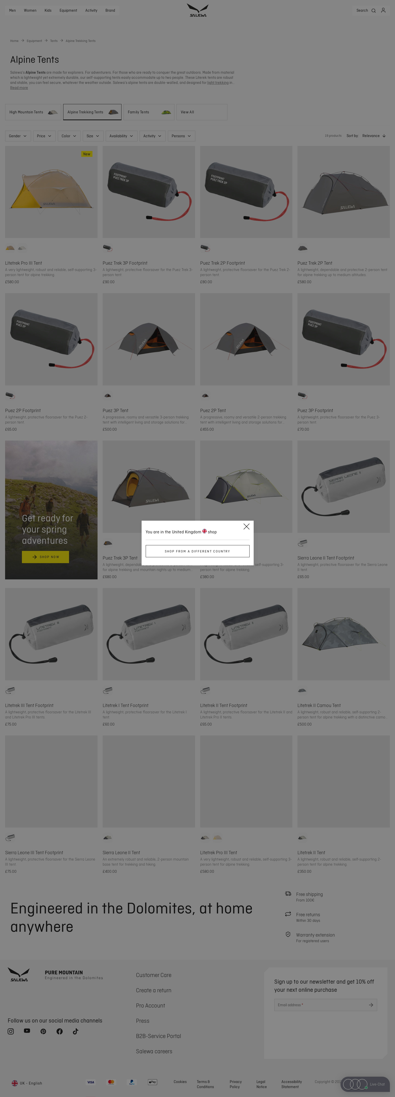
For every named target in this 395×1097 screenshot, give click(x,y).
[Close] (246, 527)
